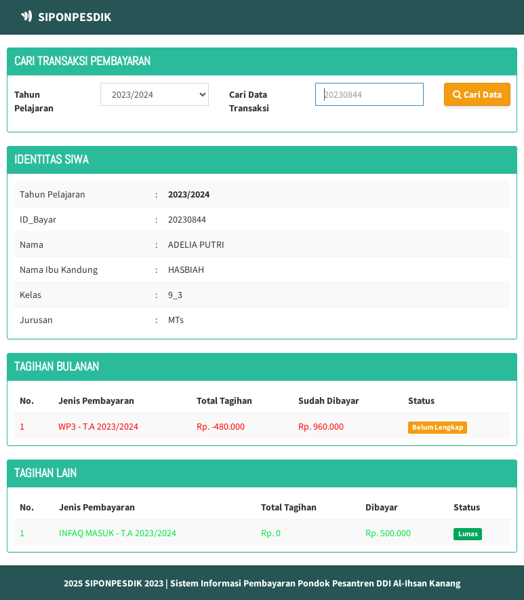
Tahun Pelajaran (34, 101)
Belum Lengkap (437, 427)
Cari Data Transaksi (249, 101)
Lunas (468, 533)
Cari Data (477, 94)
